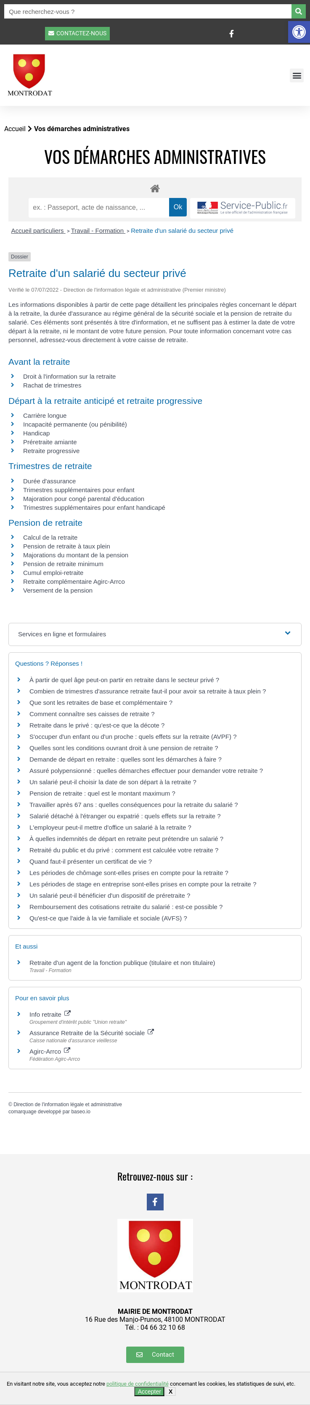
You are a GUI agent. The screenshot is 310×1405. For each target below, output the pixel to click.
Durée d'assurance (49, 481)
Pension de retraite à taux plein (66, 546)
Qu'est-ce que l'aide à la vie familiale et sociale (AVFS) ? (108, 918)
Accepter (149, 1391)
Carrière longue (44, 415)
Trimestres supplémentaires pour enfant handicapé (94, 507)
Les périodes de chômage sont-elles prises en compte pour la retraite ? (128, 872)
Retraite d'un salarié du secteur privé (182, 230)
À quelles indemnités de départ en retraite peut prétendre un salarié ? (126, 838)
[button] (299, 32)
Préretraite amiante (50, 441)
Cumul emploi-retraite (53, 572)
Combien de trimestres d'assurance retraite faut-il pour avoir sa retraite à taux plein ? (147, 691)
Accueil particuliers (38, 230)
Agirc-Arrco (49, 1051)
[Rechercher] (298, 11)
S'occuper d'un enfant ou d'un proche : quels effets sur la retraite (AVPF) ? (132, 736)
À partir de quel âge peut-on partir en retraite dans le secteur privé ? (124, 679)
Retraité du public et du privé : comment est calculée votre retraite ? (123, 850)
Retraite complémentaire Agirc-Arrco (74, 581)
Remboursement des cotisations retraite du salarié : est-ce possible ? (126, 906)
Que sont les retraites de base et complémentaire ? (100, 702)
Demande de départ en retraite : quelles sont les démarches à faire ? (125, 759)
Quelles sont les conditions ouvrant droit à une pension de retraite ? (123, 747)
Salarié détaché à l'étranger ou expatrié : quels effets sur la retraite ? (125, 816)
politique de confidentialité (137, 1384)
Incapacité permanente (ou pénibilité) (75, 424)
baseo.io (80, 1112)
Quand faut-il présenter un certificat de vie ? (90, 861)
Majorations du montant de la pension (75, 555)
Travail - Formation (98, 230)
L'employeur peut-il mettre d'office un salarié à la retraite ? (110, 827)
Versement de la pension (58, 590)
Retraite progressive (51, 450)
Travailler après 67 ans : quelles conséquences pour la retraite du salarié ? (133, 804)
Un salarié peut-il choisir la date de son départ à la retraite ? (112, 782)
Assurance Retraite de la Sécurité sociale (91, 1032)
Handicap (36, 433)
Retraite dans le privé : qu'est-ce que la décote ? (96, 725)
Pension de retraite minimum (63, 563)
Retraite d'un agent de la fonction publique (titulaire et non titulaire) (122, 962)
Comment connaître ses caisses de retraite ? (92, 713)
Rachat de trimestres (52, 385)
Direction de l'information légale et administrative (67, 1104)
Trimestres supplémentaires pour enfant (79, 489)
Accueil (15, 129)
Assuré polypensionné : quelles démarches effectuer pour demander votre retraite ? (146, 770)
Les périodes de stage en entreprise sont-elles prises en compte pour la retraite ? (142, 884)
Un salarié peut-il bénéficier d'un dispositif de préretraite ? (109, 895)
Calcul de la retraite (50, 537)
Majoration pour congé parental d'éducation (83, 498)
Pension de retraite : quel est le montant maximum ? (102, 793)
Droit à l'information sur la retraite (69, 376)
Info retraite (50, 1014)
